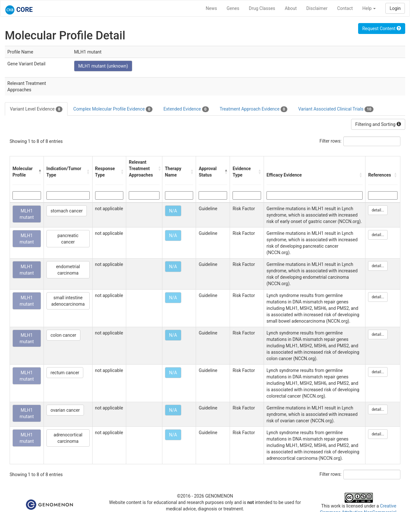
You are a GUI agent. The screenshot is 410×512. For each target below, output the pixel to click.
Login (395, 8)
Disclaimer (316, 8)
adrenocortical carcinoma (67, 438)
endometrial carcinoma (68, 270)
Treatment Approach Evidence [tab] (253, 109)
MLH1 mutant (27, 214)
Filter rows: (331, 141)
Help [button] (369, 8)
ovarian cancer (65, 410)
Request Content (381, 28)
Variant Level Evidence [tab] (36, 109)
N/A (173, 210)
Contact (345, 8)
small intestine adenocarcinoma (68, 301)
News (211, 8)
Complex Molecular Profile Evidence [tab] (112, 109)
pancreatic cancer (67, 238)
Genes (233, 8)
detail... (378, 210)
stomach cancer (67, 210)
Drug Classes (262, 8)
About (291, 8)
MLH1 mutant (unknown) (103, 66)
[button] (39, 172)
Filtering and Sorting (378, 124)
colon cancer (63, 335)
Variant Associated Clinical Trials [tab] (335, 109)
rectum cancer (65, 372)
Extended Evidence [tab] (186, 109)
